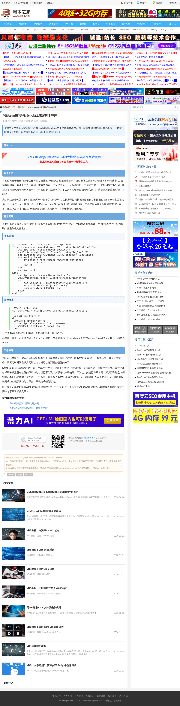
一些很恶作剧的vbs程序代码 (152, 177)
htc (28, 29)
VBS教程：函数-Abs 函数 (40, 569)
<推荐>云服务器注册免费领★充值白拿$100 (157, 53)
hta (22, 29)
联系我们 (79, 696)
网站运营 (141, 24)
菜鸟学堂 (5, 3)
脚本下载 (69, 24)
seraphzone (111, 29)
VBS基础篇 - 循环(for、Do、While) (155, 208)
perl (44, 29)
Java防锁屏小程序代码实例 (24, 403)
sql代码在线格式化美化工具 (150, 364)
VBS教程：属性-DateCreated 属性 (45, 627)
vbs (4, 29)
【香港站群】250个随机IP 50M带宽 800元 (112, 65)
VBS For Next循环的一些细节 (150, 301)
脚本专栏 (53, 24)
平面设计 (156, 24)
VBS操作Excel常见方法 (149, 195)
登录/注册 (128, 3)
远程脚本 (71, 29)
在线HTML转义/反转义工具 (150, 368)
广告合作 (67, 696)
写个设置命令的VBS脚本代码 (150, 297)
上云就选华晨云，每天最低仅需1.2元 (154, 76)
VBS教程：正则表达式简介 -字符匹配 (47, 588)
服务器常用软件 (21, 3)
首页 (13, 107)
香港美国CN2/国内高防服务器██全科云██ (157, 80)
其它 (171, 29)
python (36, 29)
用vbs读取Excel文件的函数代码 (44, 607)
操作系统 (126, 24)
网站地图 (101, 696)
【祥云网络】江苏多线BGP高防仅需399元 (112, 72)
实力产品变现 (9, 61)
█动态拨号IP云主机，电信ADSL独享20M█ (23, 72)
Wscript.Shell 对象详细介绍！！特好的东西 (158, 190)
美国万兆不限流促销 (12, 68)
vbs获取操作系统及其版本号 (150, 283)
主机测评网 (37, 3)
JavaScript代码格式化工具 (148, 350)
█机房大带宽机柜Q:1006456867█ (108, 68)
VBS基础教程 (145, 186)
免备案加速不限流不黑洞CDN (150, 57)
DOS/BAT (13, 29)
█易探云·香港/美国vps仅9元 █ (17, 53)
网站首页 (7, 24)
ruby (93, 29)
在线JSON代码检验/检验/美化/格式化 (154, 373)
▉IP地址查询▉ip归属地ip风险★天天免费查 (68, 61)
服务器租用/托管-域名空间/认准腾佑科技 (111, 80)
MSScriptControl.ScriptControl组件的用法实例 (52, 492)
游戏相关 (53, 29)
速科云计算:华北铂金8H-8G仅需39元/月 (110, 57)
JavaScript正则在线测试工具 (150, 377)
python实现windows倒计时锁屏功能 (29, 408)
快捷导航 (174, 3)
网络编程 (38, 24)
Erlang (163, 29)
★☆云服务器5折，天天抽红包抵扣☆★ (66, 68)
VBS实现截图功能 (36, 646)
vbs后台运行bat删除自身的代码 (44, 511)
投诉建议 (112, 696)
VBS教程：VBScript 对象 (40, 549)
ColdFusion (83, 29)
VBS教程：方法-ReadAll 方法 (43, 530)
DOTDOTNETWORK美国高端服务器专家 (67, 84)
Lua (146, 29)
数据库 (83, 24)
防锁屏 (19, 475)
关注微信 (160, 3)
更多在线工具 (143, 386)
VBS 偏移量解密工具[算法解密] (151, 306)
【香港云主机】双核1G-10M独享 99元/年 (156, 61)
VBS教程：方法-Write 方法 (149, 310)
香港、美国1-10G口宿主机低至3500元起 (155, 65)
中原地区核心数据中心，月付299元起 (65, 76)
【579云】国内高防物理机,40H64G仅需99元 (68, 65)
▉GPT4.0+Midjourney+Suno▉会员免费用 (23, 76)
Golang (154, 29)
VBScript (28, 475)
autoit (101, 29)
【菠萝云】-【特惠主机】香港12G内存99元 (23, 57)
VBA (62, 29)
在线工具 (50, 3)
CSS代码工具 (143, 345)
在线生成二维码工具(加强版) (150, 382)
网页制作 (23, 24)
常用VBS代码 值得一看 (149, 213)
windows (11, 475)
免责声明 (90, 696)
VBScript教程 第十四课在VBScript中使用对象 (51, 665)
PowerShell (124, 29)
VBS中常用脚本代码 (146, 288)
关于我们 (56, 696)
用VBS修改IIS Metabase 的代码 (151, 315)
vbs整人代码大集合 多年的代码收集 (155, 172)
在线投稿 (123, 696)
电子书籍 (110, 24)
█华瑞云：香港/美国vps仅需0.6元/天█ (65, 80)
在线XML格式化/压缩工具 (149, 355)
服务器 (96, 24)
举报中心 (144, 3)
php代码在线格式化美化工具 (150, 359)
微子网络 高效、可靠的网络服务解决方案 (67, 72)
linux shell (137, 29)
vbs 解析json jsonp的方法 (148, 279)
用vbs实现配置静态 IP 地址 (149, 292)
